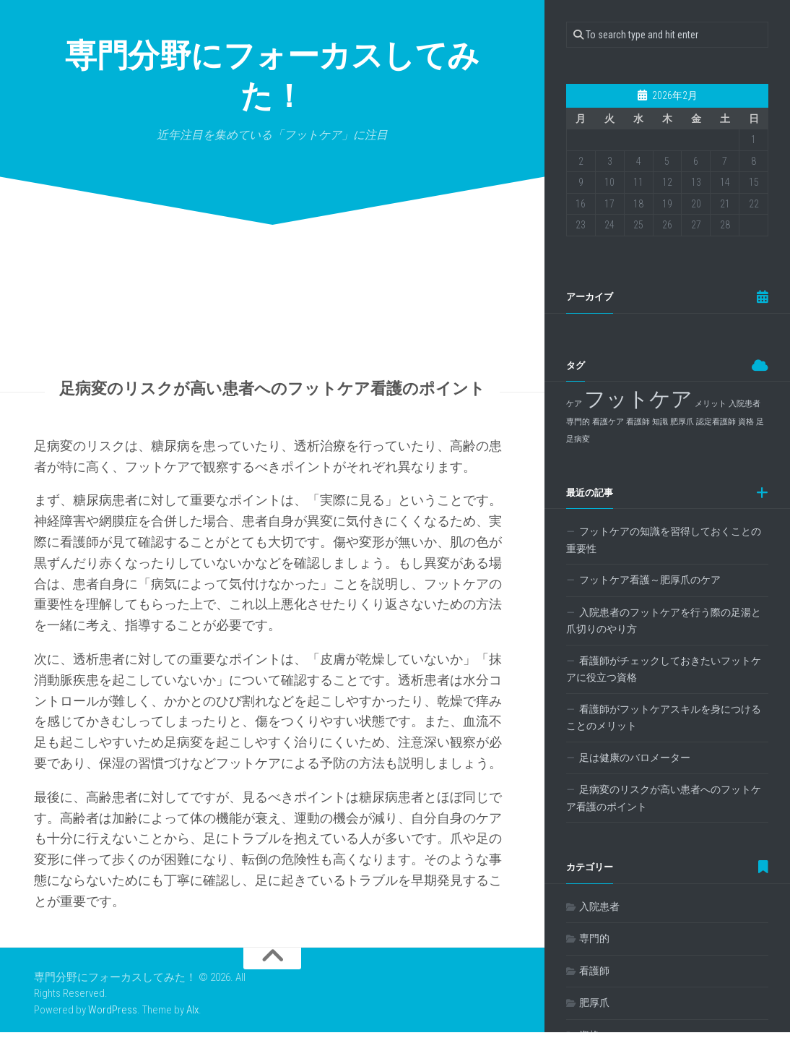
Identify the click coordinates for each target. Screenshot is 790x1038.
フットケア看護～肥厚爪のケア (650, 580)
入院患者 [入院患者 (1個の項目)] (744, 403)
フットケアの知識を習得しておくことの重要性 (663, 540)
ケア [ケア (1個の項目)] (574, 403)
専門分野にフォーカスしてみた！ (272, 79)
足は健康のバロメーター (634, 757)
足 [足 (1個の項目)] (760, 421)
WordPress (112, 1015)
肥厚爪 (594, 1002)
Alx (192, 1015)
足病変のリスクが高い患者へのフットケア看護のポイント (663, 798)
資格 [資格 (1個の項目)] (746, 421)
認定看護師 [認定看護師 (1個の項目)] (716, 421)
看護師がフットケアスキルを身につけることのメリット (663, 717)
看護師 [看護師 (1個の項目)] (638, 421)
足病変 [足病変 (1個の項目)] (578, 439)
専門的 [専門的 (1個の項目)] (578, 421)
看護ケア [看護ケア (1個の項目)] (608, 421)
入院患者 (599, 906)
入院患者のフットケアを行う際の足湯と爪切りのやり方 (663, 620)
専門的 (594, 938)
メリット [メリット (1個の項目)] (710, 403)
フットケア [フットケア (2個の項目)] (638, 399)
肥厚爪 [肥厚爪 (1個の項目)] (682, 421)
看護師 (594, 971)
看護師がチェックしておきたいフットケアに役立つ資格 (663, 669)
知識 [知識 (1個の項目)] (660, 421)
